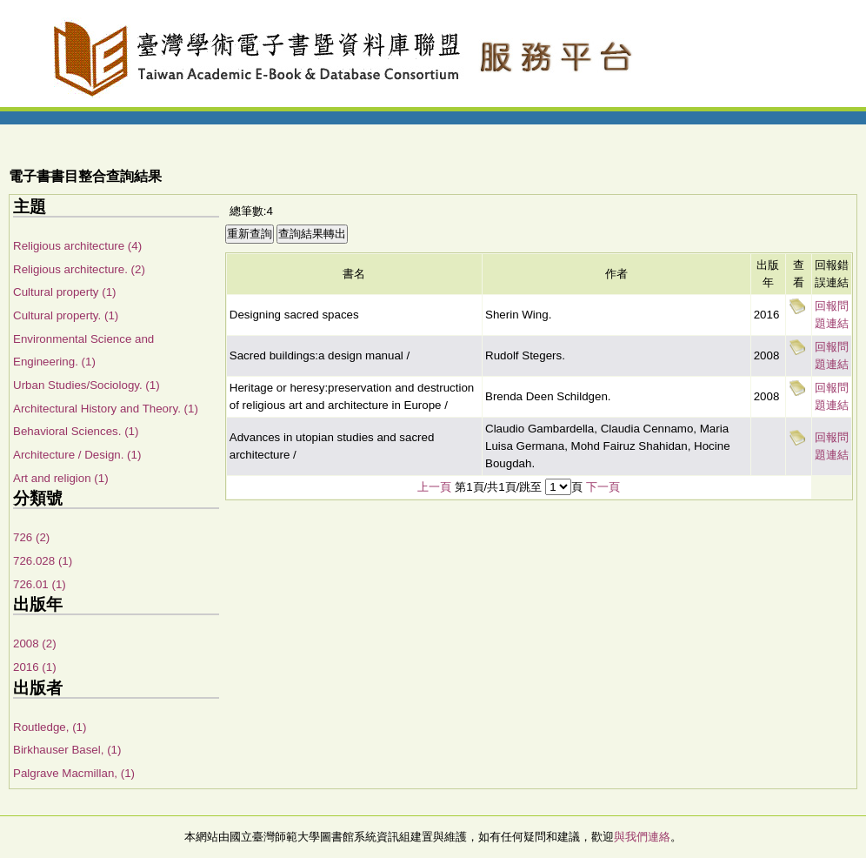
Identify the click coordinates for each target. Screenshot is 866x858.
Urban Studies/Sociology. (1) (86, 385)
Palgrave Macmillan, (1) (74, 773)
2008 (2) (35, 643)
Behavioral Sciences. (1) (75, 431)
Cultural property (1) (65, 291)
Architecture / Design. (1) (77, 454)
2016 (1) (35, 667)
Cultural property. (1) (65, 315)
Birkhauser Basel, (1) (67, 749)
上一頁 (434, 486)
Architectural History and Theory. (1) (105, 408)
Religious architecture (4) (77, 245)
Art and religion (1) (61, 478)
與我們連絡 (642, 836)
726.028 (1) (42, 560)
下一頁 (603, 486)
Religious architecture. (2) (79, 269)
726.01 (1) (39, 584)
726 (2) (31, 537)
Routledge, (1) (49, 727)
